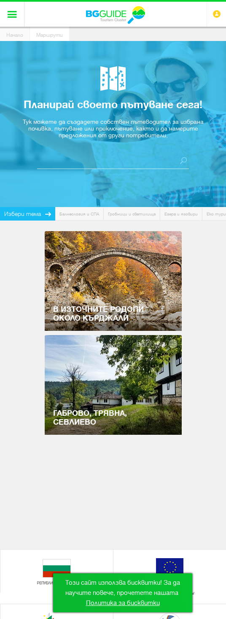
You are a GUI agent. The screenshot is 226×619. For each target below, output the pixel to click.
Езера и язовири (181, 214)
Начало (14, 35)
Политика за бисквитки (123, 603)
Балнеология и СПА (79, 214)
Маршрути (49, 35)
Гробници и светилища (132, 214)
